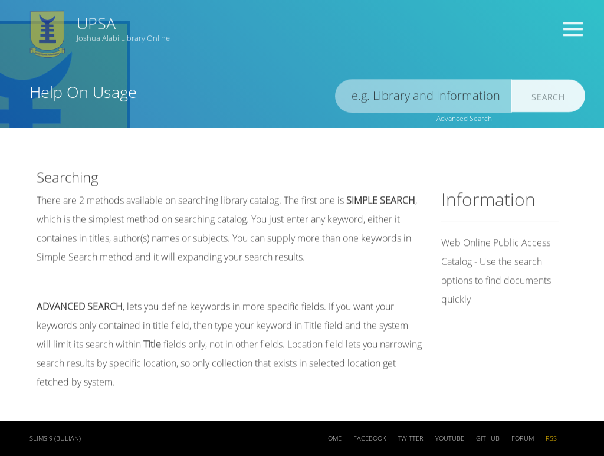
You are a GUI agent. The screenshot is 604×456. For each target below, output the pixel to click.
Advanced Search (464, 118)
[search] (423, 97)
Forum (522, 438)
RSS (551, 438)
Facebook (369, 438)
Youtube (449, 438)
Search (548, 98)
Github (488, 438)
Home (332, 438)
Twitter (411, 438)
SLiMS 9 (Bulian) (55, 438)
